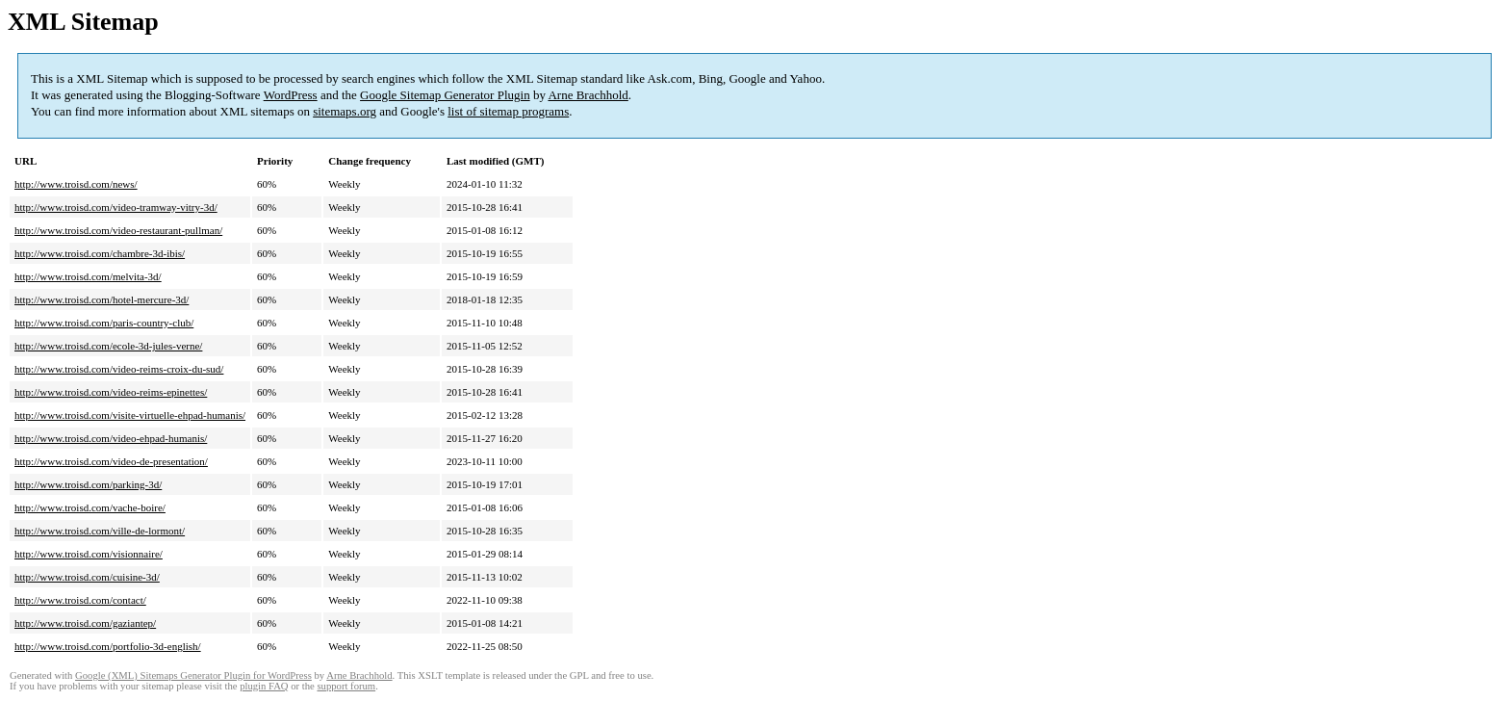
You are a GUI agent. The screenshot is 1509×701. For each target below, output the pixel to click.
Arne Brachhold (587, 95)
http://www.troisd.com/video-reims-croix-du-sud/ (118, 369)
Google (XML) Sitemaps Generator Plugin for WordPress (193, 675)
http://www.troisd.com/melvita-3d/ (88, 276)
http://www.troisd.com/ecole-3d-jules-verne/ (108, 345)
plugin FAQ (264, 686)
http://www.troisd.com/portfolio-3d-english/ (107, 646)
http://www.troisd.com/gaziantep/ (85, 623)
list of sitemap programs (508, 111)
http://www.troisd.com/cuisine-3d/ (87, 577)
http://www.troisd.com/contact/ (80, 600)
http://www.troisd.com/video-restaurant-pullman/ (118, 230)
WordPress (291, 95)
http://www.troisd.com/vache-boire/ (90, 507)
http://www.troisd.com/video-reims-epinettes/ (110, 392)
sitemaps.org (344, 111)
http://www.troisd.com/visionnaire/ (88, 553)
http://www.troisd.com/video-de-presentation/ (111, 461)
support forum (346, 686)
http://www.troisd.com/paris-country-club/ (103, 322)
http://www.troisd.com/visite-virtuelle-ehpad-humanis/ (129, 415)
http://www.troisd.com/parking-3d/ (88, 484)
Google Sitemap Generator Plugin (445, 95)
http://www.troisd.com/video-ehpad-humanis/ (110, 438)
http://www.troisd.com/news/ (76, 184)
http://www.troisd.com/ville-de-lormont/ (99, 530)
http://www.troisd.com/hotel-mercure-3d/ (101, 299)
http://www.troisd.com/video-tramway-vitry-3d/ (115, 207)
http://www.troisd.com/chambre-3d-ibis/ (99, 253)
